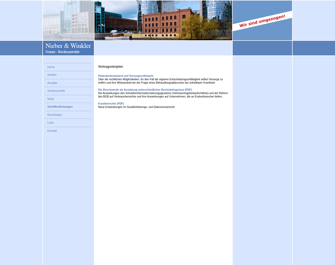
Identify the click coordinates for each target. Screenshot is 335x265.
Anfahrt (51, 74)
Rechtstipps (54, 114)
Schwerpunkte (56, 90)
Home (51, 66)
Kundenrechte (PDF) (111, 103)
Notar (50, 98)
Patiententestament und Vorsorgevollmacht (125, 75)
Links (50, 122)
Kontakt (52, 130)
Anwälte (52, 82)
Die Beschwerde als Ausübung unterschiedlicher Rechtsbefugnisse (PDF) (145, 89)
